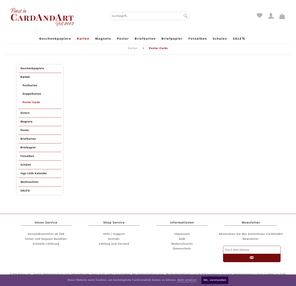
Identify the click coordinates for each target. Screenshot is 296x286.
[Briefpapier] (172, 39)
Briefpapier (28, 147)
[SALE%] (239, 39)
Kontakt (114, 239)
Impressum (182, 234)
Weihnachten (30, 182)
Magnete (26, 122)
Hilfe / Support (114, 234)
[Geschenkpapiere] (55, 39)
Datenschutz (182, 248)
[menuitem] (137, 16)
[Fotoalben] (198, 39)
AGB (182, 239)
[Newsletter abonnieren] (252, 258)
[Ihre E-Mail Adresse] (252, 250)
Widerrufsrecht (182, 244)
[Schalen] (220, 39)
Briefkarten (28, 139)
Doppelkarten (32, 94)
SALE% (25, 191)
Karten (25, 77)
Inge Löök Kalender (34, 173)
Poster (25, 130)
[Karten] (83, 39)
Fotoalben (27, 156)
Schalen (26, 165)
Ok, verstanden (215, 280)
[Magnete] (103, 39)
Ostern (25, 113)
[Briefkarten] (145, 39)
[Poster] (123, 39)
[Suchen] (184, 16)
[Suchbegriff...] (149, 16)
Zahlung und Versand (114, 244)
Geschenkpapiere (32, 68)
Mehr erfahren (187, 280)
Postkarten (30, 85)
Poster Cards (31, 102)
